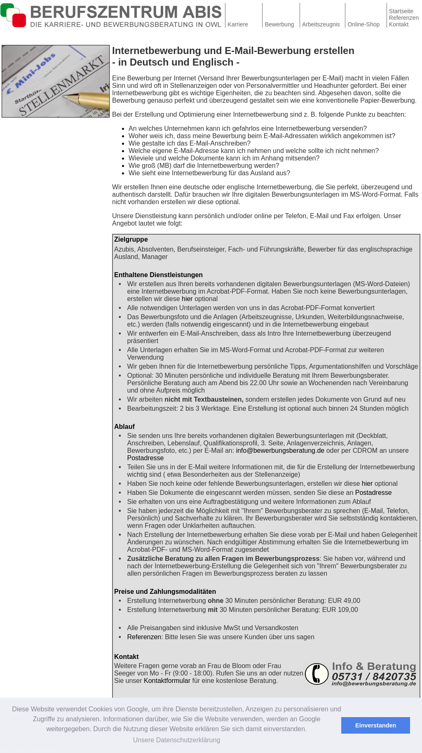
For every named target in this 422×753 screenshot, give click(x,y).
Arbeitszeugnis (321, 24)
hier (187, 298)
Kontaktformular (167, 680)
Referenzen (404, 17)
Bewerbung (279, 24)
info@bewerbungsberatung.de (280, 450)
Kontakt (398, 24)
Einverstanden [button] (375, 725)
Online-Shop (363, 24)
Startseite (401, 11)
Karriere (237, 24)
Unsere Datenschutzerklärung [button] (176, 740)
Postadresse (145, 457)
